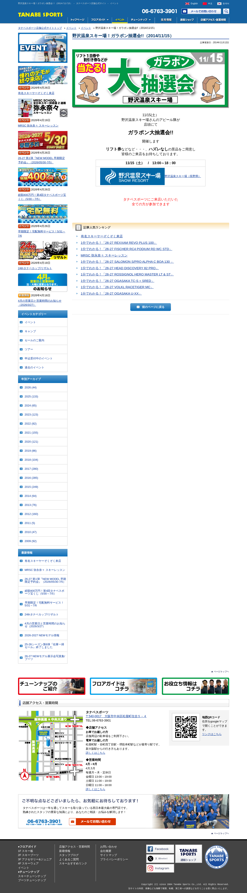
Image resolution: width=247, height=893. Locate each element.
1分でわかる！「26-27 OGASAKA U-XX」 (111, 293)
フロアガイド (100, 20)
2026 (31, 387)
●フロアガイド (27, 846)
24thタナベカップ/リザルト (35, 268)
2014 (31, 495)
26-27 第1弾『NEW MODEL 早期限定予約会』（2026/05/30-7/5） (41, 160)
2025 (31, 396)
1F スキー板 (25, 851)
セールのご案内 (34, 340)
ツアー (29, 349)
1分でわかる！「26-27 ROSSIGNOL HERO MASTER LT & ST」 (127, 274)
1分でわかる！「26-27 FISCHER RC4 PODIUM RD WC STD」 (126, 249)
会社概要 (105, 851)
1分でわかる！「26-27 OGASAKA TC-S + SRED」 (117, 281)
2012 (31, 514)
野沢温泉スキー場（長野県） (183, 176)
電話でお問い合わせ (157, 11)
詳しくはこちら (95, 752)
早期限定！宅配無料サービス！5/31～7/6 (41, 233)
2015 (31, 486)
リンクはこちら (212, 734)
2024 (31, 405)
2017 (31, 468)
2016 (31, 477)
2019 (31, 450)
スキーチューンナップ (32, 876)
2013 (31, 505)
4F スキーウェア (28, 863)
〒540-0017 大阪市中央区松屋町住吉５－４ (116, 716)
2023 (31, 414)
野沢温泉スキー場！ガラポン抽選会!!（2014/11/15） (123, 35)
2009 (31, 541)
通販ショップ (187, 20)
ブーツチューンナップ (32, 880)
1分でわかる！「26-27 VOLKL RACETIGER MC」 (117, 287)
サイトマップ (108, 855)
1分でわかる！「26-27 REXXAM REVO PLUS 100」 (119, 242)
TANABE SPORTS (40, 14)
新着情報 (64, 851)
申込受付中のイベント (39, 358)
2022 (31, 423)
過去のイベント (34, 367)
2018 (31, 459)
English (194, 3)
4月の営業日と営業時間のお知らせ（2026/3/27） (39, 303)
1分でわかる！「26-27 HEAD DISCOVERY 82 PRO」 (120, 268)
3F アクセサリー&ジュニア (35, 859)
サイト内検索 (226, 11)
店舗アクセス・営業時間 (213, 20)
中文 (210, 3)
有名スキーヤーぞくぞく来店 (102, 236)
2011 (30, 523)
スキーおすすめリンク (73, 863)
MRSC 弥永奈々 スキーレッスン (104, 255)
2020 (31, 441)
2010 (31, 532)
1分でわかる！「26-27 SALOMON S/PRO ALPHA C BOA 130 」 (127, 261)
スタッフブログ (69, 855)
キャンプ (30, 331)
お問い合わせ (201, 11)
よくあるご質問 (69, 859)
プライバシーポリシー (114, 859)
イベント (119, 20)
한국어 (226, 3)
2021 (31, 432)
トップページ (78, 20)
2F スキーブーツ (28, 855)
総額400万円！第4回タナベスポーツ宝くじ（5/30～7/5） (42, 197)
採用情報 (165, 20)
